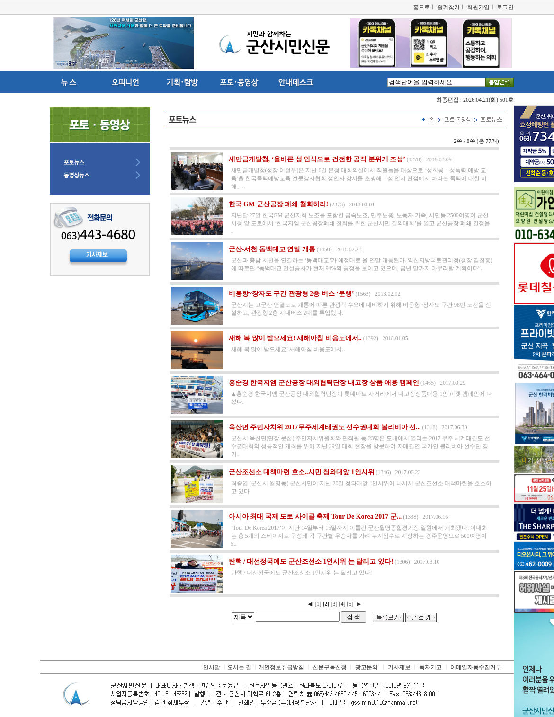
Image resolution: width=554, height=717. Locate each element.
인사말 (211, 667)
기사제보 (399, 667)
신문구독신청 (330, 667)
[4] (342, 604)
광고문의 (366, 667)
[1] (318, 604)
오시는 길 (239, 667)
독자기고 (430, 667)
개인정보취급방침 (281, 667)
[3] (334, 604)
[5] (350, 604)
